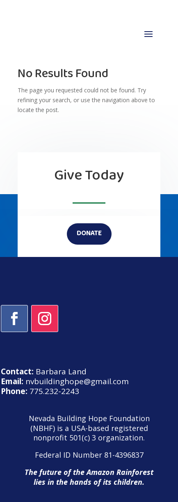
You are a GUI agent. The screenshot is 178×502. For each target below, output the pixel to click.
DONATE (89, 234)
